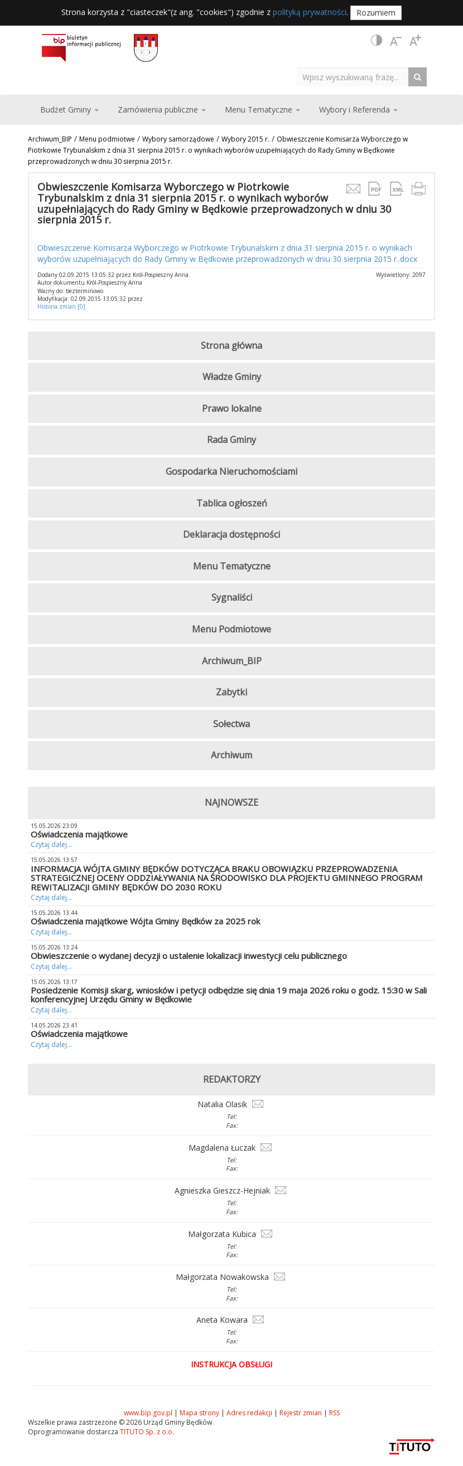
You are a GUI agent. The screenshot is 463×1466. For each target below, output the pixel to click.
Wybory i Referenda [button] (358, 109)
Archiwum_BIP (50, 139)
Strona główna (231, 345)
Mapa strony (199, 1413)
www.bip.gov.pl (148, 1413)
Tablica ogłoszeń (231, 503)
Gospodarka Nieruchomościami (231, 471)
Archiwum (231, 755)
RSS (334, 1413)
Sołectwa (231, 724)
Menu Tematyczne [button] (262, 109)
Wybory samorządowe (178, 139)
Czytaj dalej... (51, 844)
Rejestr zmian (300, 1413)
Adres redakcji (249, 1413)
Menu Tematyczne (232, 566)
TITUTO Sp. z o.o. (146, 1431)
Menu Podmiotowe (231, 629)
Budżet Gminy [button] (69, 109)
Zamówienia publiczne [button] (162, 109)
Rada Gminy (231, 440)
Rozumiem (376, 12)
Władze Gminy (231, 377)
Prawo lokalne (232, 408)
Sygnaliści (231, 597)
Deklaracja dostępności (231, 534)
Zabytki (231, 692)
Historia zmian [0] (61, 306)
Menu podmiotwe (107, 139)
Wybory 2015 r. (245, 139)
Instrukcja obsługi (231, 1364)
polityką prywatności (309, 12)
